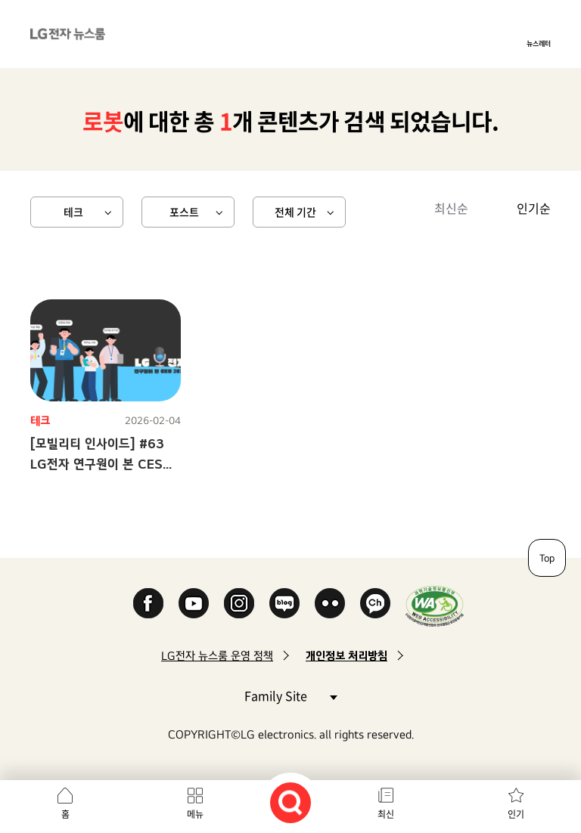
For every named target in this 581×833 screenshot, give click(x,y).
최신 (385, 814)
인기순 (534, 208)
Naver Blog (284, 603)
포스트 (184, 211)
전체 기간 (295, 211)
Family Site (290, 695)
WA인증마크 (434, 606)
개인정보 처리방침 (346, 656)
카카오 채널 (375, 603)
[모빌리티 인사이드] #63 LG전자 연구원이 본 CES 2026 (97, 463)
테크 (73, 211)
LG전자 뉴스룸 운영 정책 (217, 656)
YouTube (194, 603)
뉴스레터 (539, 43)
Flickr (330, 603)
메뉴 (195, 814)
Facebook (148, 603)
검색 (290, 802)
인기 (516, 814)
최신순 (451, 208)
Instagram (239, 603)
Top (547, 558)
